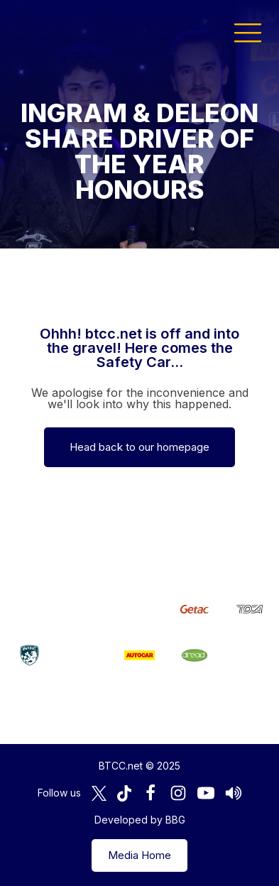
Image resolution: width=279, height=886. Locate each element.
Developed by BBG (139, 820)
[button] (248, 32)
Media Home (139, 855)
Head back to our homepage (139, 447)
